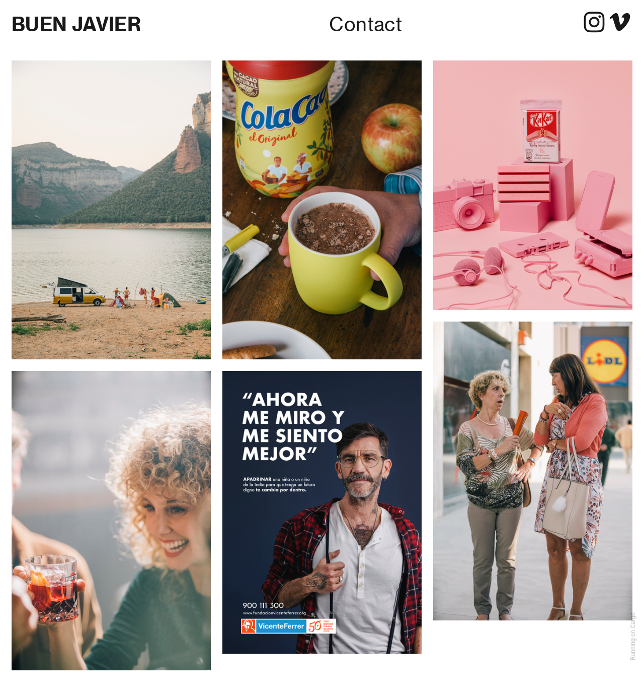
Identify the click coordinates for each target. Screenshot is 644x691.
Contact (365, 24)
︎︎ (607, 23)
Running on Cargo (632, 636)
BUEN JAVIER (76, 24)
